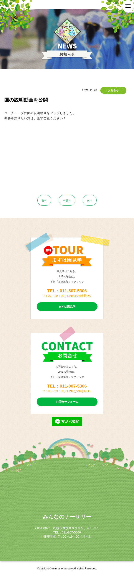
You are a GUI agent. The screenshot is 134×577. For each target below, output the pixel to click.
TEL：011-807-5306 (67, 290)
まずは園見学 (67, 306)
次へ (90, 200)
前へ (44, 200)
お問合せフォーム (67, 401)
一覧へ (67, 200)
